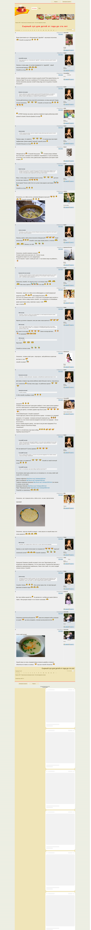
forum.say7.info (48, 683)
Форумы (55, 1)
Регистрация (34, 5)
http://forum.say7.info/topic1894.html (37, 483)
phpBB (46, 684)
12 (48, 27)
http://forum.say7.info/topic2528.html (36, 476)
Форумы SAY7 (18, 19)
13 (51, 27)
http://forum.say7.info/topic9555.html (40, 485)
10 (43, 27)
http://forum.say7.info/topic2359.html (35, 477)
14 (53, 27)
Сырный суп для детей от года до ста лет (45, 24)
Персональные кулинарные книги (27, 19)
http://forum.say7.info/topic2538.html (43, 479)
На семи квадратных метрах (40, 19)
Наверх (84, 927)
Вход (39, 5)
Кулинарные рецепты (67, 1)
